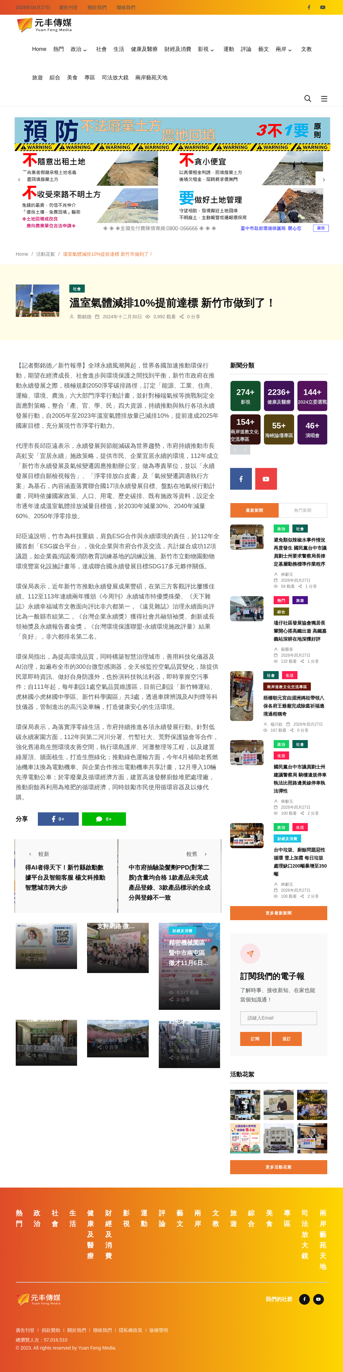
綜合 (55, 77)
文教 (306, 49)
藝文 (263, 49)
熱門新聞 (303, 510)
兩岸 (281, 49)
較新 (37, 854)
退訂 (286, 1039)
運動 (228, 49)
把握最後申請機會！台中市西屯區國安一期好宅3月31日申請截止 (189, 1021)
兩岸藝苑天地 (151, 77)
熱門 (58, 49)
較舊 (199, 854)
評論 (246, 49)
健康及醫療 (144, 49)
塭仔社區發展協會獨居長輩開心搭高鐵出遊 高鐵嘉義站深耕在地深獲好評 (300, 631)
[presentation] (19, 179)
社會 (101, 49)
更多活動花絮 (279, 1167)
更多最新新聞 (279, 913)
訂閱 (255, 1039)
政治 (76, 49)
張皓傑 (41, 930)
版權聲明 (158, 1330)
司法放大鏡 (115, 77)
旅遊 (37, 77)
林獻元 (184, 971)
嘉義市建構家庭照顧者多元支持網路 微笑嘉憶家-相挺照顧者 (116, 926)
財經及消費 (177, 49)
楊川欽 (277, 724)
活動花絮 (45, 254)
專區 (89, 77)
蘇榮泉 (112, 934)
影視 (203, 49)
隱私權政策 (130, 1330)
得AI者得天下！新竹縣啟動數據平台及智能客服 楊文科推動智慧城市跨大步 (65, 877)
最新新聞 (254, 510)
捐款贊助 (51, 1330)
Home (39, 49)
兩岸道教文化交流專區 (287, 687)
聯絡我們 (126, 7)
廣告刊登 (68, 7)
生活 (119, 49)
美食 (72, 77)
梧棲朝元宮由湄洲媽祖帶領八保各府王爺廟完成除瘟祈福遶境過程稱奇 (293, 706)
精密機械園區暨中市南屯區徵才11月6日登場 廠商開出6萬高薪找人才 (189, 963)
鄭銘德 (84, 316)
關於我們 (97, 7)
